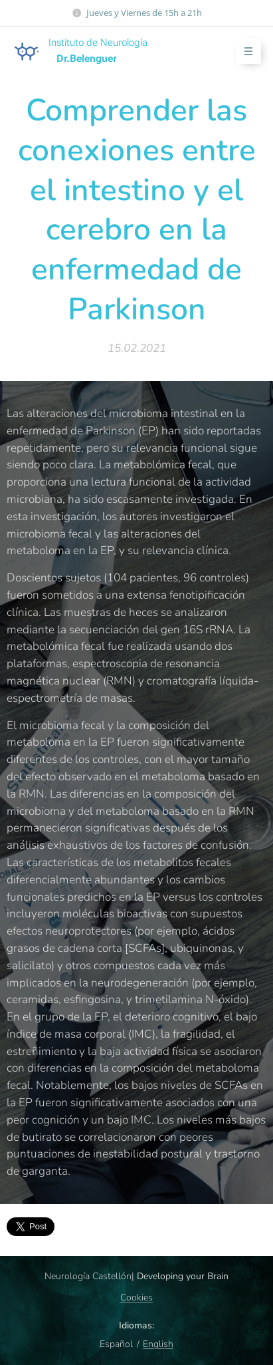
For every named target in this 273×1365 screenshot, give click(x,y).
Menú (244, 51)
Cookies (136, 1297)
